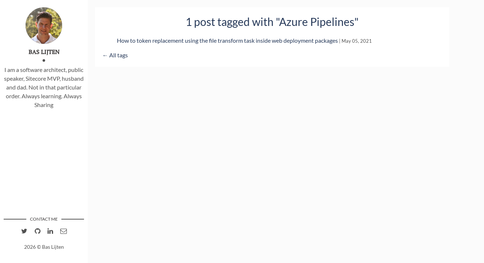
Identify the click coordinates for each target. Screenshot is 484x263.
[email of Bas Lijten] (63, 231)
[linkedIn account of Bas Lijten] (50, 231)
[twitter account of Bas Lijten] (24, 231)
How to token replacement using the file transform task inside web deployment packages (227, 40)
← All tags (115, 55)
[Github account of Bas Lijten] (37, 231)
